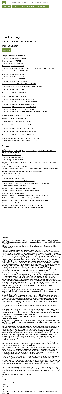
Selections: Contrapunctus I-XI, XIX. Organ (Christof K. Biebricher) (22, 171)
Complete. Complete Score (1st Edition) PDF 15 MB (18, 135)
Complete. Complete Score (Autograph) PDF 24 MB (18, 128)
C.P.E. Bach (34, 280)
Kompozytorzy (43, 6)
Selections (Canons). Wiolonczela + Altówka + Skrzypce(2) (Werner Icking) (25, 195)
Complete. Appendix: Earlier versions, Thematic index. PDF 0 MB (22, 86)
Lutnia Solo (6, 6)
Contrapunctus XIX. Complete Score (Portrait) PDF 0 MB (19, 140)
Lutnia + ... (16, 6)
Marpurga (45, 261)
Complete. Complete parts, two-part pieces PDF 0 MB (18, 109)
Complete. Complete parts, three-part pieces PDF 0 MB (19, 107)
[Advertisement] (31, 22)
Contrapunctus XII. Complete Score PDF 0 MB (16, 121)
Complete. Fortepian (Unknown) (12, 155)
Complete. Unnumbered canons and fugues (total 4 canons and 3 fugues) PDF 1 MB (28, 68)
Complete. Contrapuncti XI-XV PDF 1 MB (14, 81)
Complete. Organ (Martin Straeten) (12, 160)
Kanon (15, 46)
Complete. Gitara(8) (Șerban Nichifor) (13, 193)
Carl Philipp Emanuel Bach (46, 367)
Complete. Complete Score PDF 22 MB (14, 93)
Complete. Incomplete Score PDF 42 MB (14, 96)
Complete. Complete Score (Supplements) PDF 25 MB (19, 131)
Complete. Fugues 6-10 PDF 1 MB (12, 63)
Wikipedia (5, 237)
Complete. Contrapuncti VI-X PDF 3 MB (14, 79)
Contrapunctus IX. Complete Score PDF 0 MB (16, 115)
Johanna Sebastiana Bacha (49, 240)
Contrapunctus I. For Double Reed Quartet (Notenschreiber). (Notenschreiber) (26, 183)
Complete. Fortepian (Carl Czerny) (12, 157)
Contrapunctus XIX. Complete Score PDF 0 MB (16, 125)
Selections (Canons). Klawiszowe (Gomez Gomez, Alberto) (20, 188)
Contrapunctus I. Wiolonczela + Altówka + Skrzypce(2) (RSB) (21, 198)
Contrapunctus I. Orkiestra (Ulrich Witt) (14, 185)
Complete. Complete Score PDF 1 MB (13, 89)
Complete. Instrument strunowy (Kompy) (14, 166)
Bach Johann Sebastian (25, 41)
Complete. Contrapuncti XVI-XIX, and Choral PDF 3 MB (19, 84)
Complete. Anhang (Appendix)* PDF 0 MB (15, 71)
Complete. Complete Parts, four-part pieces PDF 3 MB (19, 104)
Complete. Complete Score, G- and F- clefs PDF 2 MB (18, 99)
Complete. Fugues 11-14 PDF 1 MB (13, 66)
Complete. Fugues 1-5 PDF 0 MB (12, 61)
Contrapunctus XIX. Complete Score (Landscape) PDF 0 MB (20, 138)
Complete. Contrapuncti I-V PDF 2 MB (13, 76)
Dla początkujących (29, 6)
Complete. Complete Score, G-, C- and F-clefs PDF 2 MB (19, 102)
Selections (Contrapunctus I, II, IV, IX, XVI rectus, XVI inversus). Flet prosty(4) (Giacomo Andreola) (29, 163)
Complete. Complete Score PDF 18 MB (14, 58)
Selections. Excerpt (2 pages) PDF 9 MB (14, 118)
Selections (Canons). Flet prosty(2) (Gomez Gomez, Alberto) (20, 190)
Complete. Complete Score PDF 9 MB (13, 74)
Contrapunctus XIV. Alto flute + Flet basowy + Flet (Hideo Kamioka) (22, 207)
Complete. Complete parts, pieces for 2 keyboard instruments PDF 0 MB (24, 112)
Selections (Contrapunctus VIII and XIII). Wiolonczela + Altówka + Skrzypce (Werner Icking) (30, 168)
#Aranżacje (6, 50)
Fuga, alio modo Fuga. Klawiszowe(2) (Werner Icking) (18, 181)
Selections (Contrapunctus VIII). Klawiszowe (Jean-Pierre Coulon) (22, 205)
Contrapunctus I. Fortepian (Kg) (11, 173)
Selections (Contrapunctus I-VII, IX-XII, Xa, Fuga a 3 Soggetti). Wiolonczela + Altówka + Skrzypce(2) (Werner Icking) (29, 151)
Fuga (9, 46)
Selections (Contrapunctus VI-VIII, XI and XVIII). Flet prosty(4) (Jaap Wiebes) (26, 200)
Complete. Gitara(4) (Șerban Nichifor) (13, 178)
